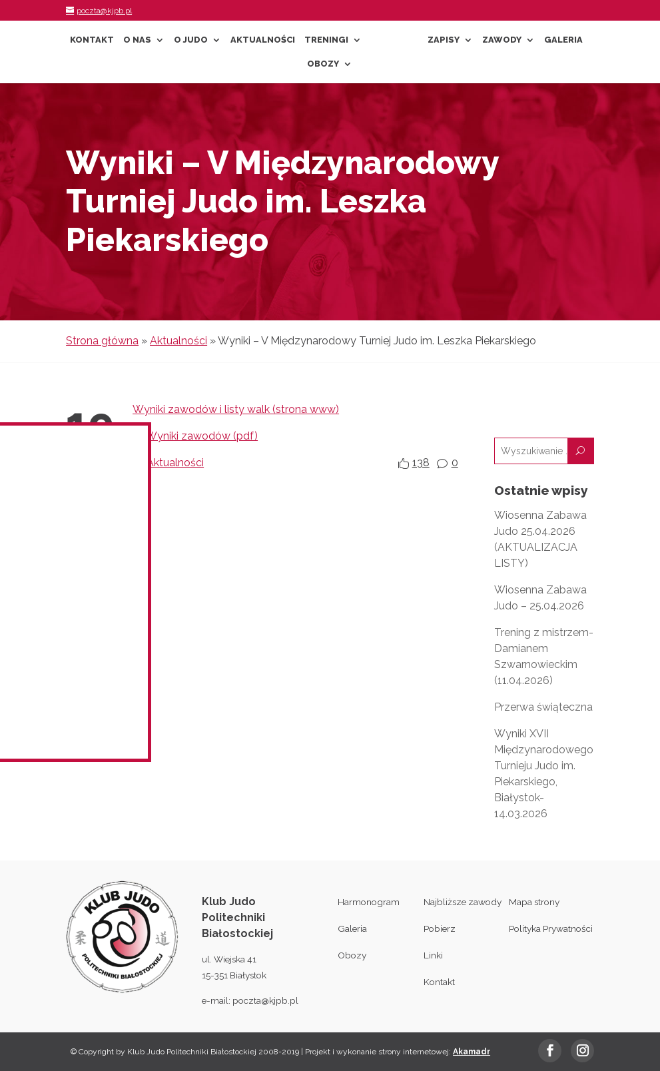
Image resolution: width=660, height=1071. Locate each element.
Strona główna (102, 340)
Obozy (323, 64)
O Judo (191, 40)
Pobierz (440, 928)
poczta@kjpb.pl (265, 1000)
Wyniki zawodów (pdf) (202, 436)
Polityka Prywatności (551, 928)
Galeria (563, 40)
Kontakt (92, 40)
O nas (137, 40)
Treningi (326, 40)
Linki (433, 955)
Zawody (501, 40)
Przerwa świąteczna (543, 707)
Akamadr (471, 1051)
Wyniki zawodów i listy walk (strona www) (236, 409)
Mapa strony (534, 901)
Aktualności (262, 40)
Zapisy (444, 40)
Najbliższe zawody (462, 901)
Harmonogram (369, 901)
